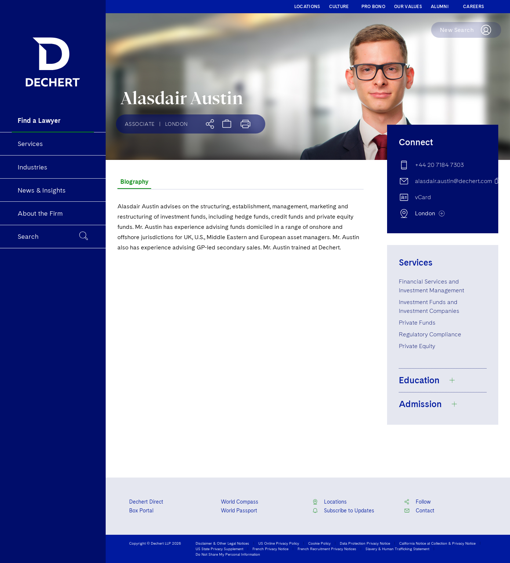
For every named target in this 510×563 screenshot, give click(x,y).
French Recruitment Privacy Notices (327, 548)
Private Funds (417, 322)
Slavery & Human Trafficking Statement (397, 548)
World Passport (239, 510)
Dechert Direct (146, 502)
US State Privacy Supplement (219, 548)
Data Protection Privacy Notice (365, 543)
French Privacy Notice (270, 548)
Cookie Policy (319, 543)
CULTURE (339, 6)
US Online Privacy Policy (278, 543)
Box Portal (141, 510)
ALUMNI (440, 6)
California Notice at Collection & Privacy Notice (437, 543)
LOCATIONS (307, 6)
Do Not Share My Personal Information (228, 554)
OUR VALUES (408, 6)
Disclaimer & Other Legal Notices (222, 543)
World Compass (239, 502)
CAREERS (473, 6)
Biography (134, 181)
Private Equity (417, 346)
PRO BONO (373, 6)
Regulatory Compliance (430, 334)
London (176, 124)
